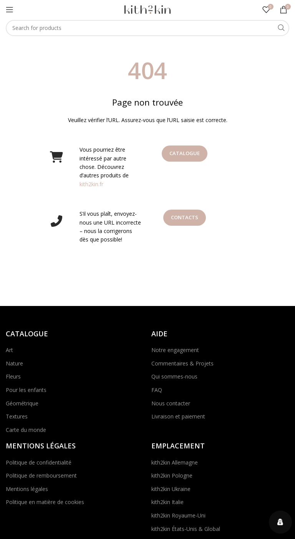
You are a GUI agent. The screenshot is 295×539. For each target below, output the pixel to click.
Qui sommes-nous (174, 376)
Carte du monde (26, 429)
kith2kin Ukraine (171, 489)
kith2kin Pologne (171, 475)
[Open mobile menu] (9, 9)
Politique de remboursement (41, 475)
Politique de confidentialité (38, 462)
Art (9, 350)
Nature (14, 363)
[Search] (147, 28)
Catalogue (184, 153)
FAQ (156, 390)
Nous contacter (170, 403)
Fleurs (13, 376)
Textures (17, 416)
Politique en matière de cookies (45, 502)
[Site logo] (147, 9)
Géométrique (22, 403)
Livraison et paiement (178, 416)
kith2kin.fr (91, 184)
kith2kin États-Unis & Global (185, 528)
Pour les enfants (26, 390)
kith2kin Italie (167, 502)
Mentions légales (27, 489)
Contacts (184, 217)
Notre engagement (175, 350)
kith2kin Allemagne (174, 462)
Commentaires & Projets (182, 363)
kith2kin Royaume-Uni (178, 515)
